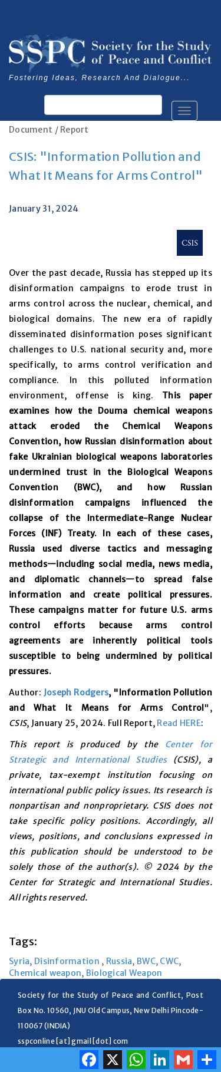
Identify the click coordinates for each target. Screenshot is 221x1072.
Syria (19, 961)
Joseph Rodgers (76, 692)
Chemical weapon (45, 973)
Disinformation (67, 961)
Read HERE (179, 723)
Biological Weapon (124, 973)
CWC (169, 961)
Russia (119, 961)
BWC (146, 961)
